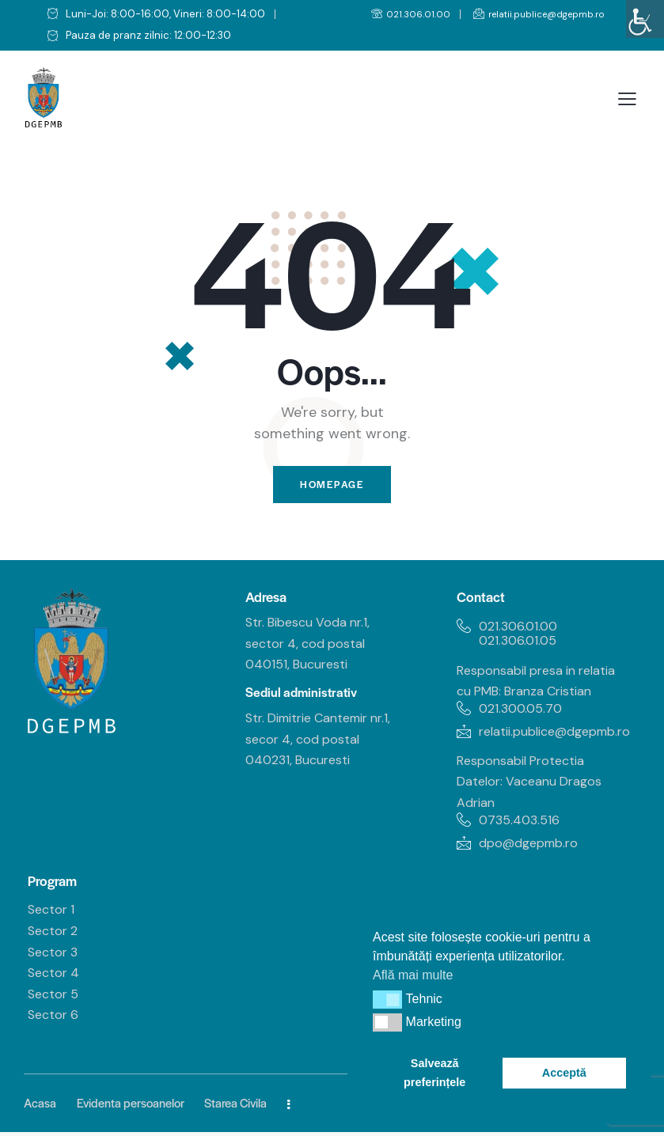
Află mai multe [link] (413, 975)
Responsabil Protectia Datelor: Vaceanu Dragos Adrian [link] (529, 784)
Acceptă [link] (564, 1072)
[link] (645, 19)
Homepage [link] (332, 486)
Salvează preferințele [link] (434, 1073)
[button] (387, 999)
